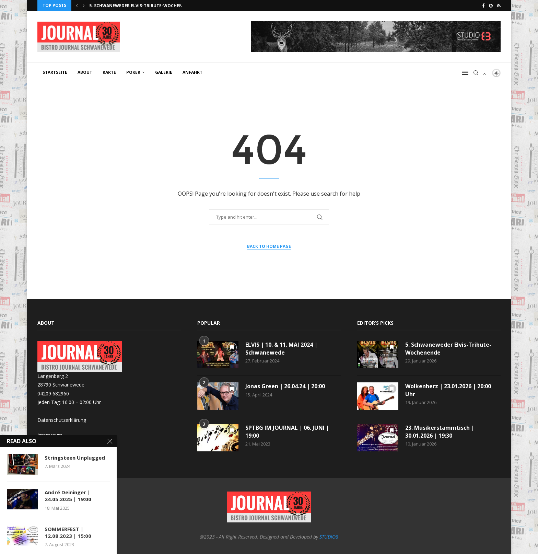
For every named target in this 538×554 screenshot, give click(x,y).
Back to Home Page (269, 246)
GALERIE (163, 72)
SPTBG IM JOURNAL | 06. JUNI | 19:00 (287, 431)
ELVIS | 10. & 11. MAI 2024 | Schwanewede (281, 348)
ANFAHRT (192, 72)
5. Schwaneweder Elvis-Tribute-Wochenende (141, 6)
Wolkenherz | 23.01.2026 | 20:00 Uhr (448, 389)
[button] (77, 5)
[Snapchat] (491, 5)
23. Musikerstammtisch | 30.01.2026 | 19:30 (439, 431)
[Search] (475, 73)
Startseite (55, 72)
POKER (133, 72)
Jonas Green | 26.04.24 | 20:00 (285, 386)
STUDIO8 (328, 536)
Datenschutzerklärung (61, 420)
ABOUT (85, 72)
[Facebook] (483, 5)
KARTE (109, 72)
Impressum (49, 435)
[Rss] (499, 5)
